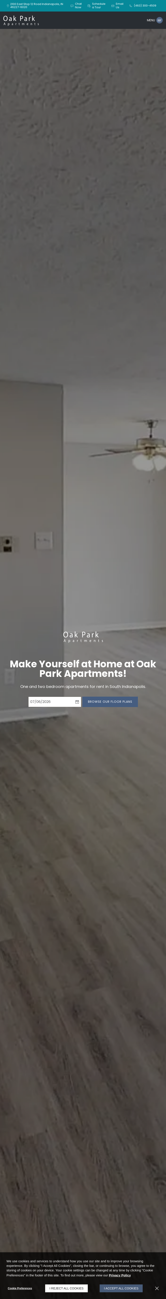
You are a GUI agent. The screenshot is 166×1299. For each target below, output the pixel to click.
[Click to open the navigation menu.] (155, 20)
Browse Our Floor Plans (110, 701)
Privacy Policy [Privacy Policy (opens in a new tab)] (120, 1275)
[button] (76, 5)
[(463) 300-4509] (142, 5)
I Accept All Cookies (121, 1288)
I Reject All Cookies (66, 1288)
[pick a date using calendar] (77, 702)
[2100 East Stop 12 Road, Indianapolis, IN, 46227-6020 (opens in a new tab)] (37, 6)
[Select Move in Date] (50, 702)
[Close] (157, 1288)
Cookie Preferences (20, 1288)
